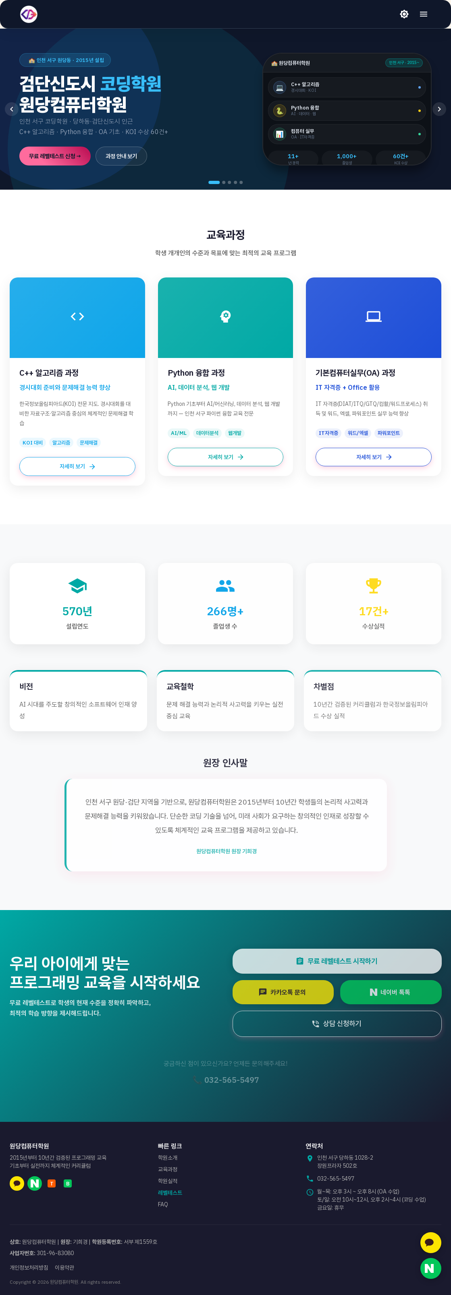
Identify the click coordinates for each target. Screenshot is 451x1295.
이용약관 (64, 1267)
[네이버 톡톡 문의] (430, 1268)
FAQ (163, 1204)
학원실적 (167, 1181)
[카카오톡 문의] (430, 1242)
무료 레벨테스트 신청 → (55, 156)
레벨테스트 (170, 1192)
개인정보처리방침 (29, 1267)
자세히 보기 (77, 466)
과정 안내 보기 (121, 156)
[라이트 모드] (404, 14)
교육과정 (167, 1169)
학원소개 (167, 1157)
